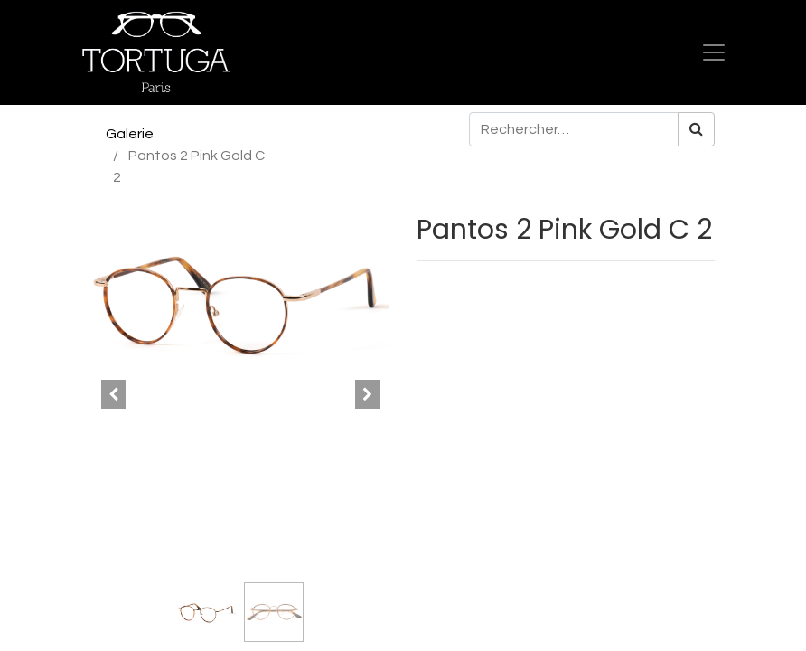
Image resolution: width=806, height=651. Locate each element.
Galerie (130, 134)
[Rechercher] (696, 129)
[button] (113, 394)
